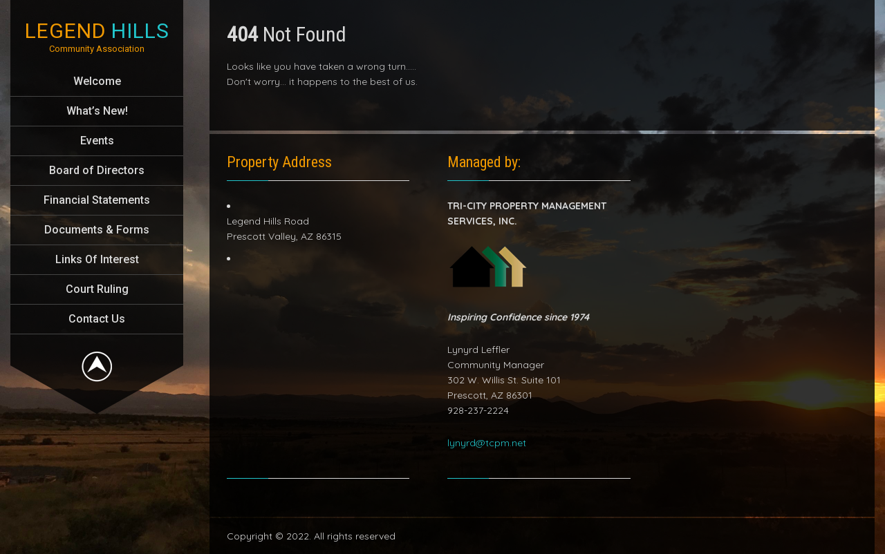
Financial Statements (97, 200)
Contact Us (96, 318)
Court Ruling (97, 289)
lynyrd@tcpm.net (486, 443)
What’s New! (97, 110)
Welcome (97, 81)
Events (97, 140)
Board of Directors (97, 170)
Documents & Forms (96, 229)
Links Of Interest (97, 259)
